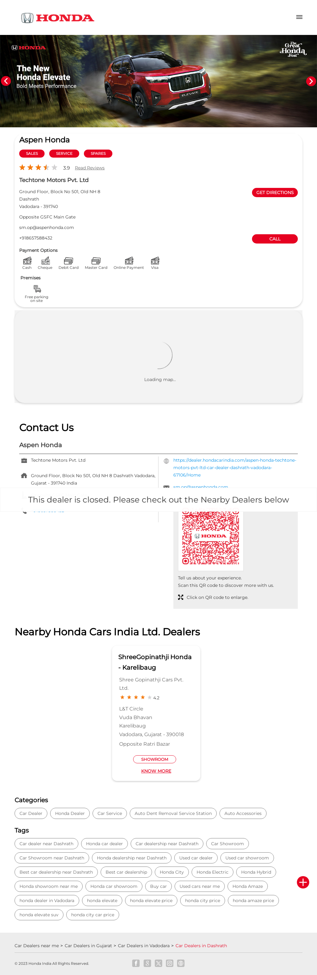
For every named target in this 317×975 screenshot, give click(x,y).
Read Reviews (90, 168)
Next (311, 81)
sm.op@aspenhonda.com (46, 227)
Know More (156, 771)
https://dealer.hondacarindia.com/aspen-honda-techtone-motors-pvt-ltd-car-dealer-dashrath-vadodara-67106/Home (234, 467)
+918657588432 (35, 238)
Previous (6, 81)
